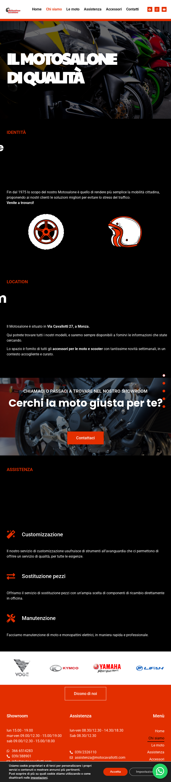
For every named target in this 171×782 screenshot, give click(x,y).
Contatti (132, 9)
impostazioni (39, 778)
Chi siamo (54, 9)
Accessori (114, 9)
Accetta (115, 772)
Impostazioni (145, 772)
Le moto (72, 9)
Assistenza (93, 9)
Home (37, 9)
